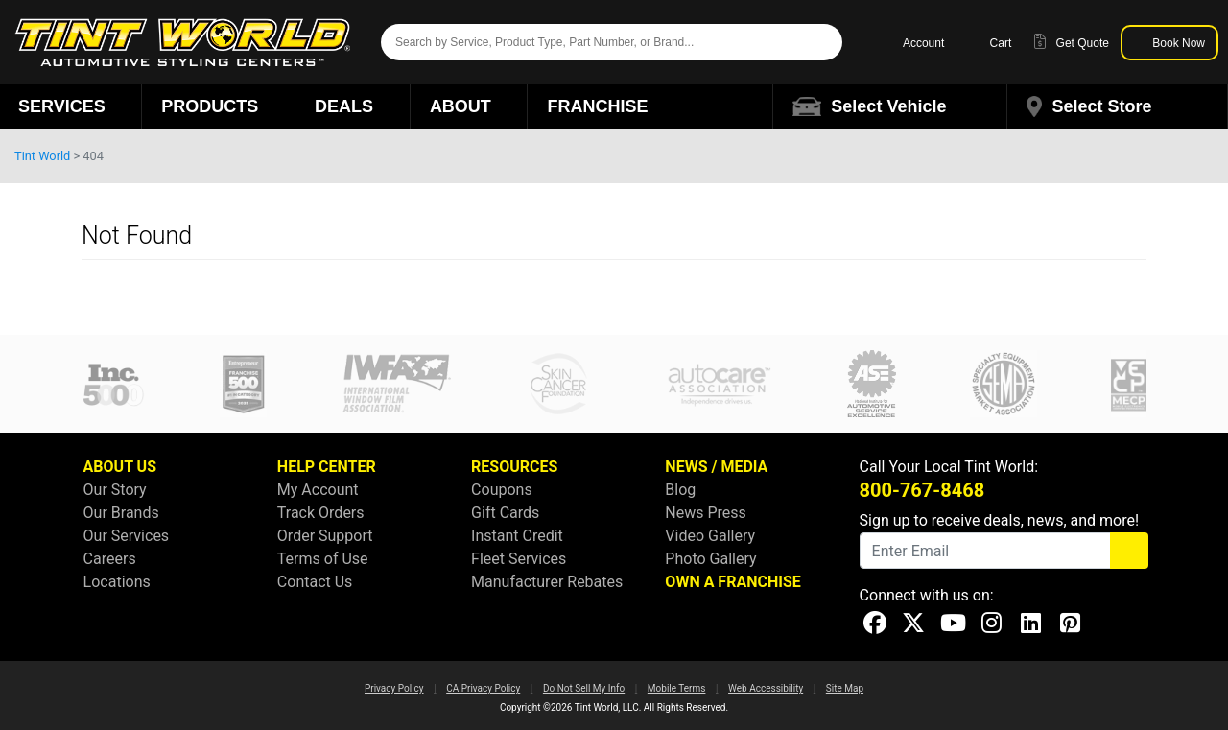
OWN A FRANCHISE (732, 582)
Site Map (844, 688)
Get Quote (1071, 42)
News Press (705, 513)
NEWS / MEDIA (716, 467)
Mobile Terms (677, 688)
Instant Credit (517, 536)
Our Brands (121, 513)
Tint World (42, 156)
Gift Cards (505, 513)
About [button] (469, 106)
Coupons (501, 490)
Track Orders (321, 513)
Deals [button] (352, 106)
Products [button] (218, 106)
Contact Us (315, 582)
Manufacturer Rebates (547, 582)
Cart (989, 42)
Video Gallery (710, 536)
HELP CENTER (326, 467)
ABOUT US (119, 467)
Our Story (115, 490)
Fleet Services (518, 559)
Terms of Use (322, 559)
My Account (318, 490)
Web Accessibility (765, 688)
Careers (109, 559)
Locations (117, 582)
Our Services (126, 536)
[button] (890, 106)
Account (914, 42)
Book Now (1169, 42)
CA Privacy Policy (483, 688)
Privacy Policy (394, 688)
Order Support (325, 536)
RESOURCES (514, 467)
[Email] (985, 550)
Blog (680, 490)
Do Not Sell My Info (584, 688)
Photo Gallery (710, 559)
